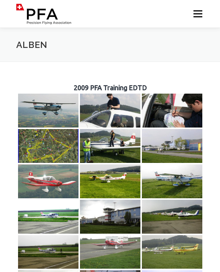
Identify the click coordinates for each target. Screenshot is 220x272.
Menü (197, 14)
